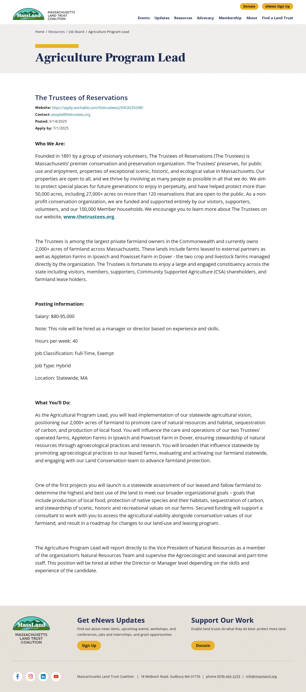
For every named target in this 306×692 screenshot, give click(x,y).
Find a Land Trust (277, 17)
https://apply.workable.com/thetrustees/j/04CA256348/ (97, 107)
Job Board (76, 31)
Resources (183, 17)
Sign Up (89, 645)
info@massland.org (261, 676)
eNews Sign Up (277, 6)
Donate (249, 6)
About (251, 17)
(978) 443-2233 (228, 676)
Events (144, 17)
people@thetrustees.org (70, 114)
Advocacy (205, 17)
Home (39, 31)
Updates (161, 17)
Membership (230, 17)
